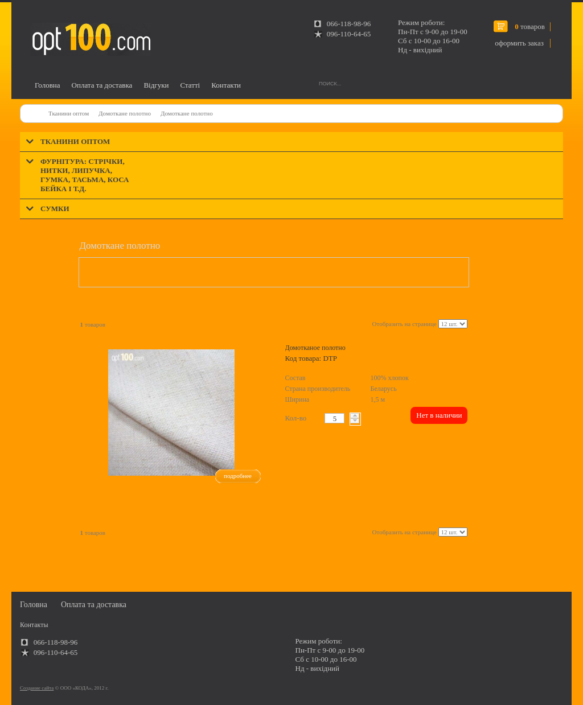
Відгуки (156, 85)
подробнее (238, 475)
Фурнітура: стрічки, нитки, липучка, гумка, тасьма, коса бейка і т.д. (84, 175)
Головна (47, 85)
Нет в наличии (439, 415)
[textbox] (334, 418)
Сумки (54, 208)
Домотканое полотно (315, 348)
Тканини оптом (68, 113)
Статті (190, 85)
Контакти (226, 85)
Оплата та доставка (102, 85)
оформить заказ (519, 43)
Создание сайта (37, 688)
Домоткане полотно (124, 113)
